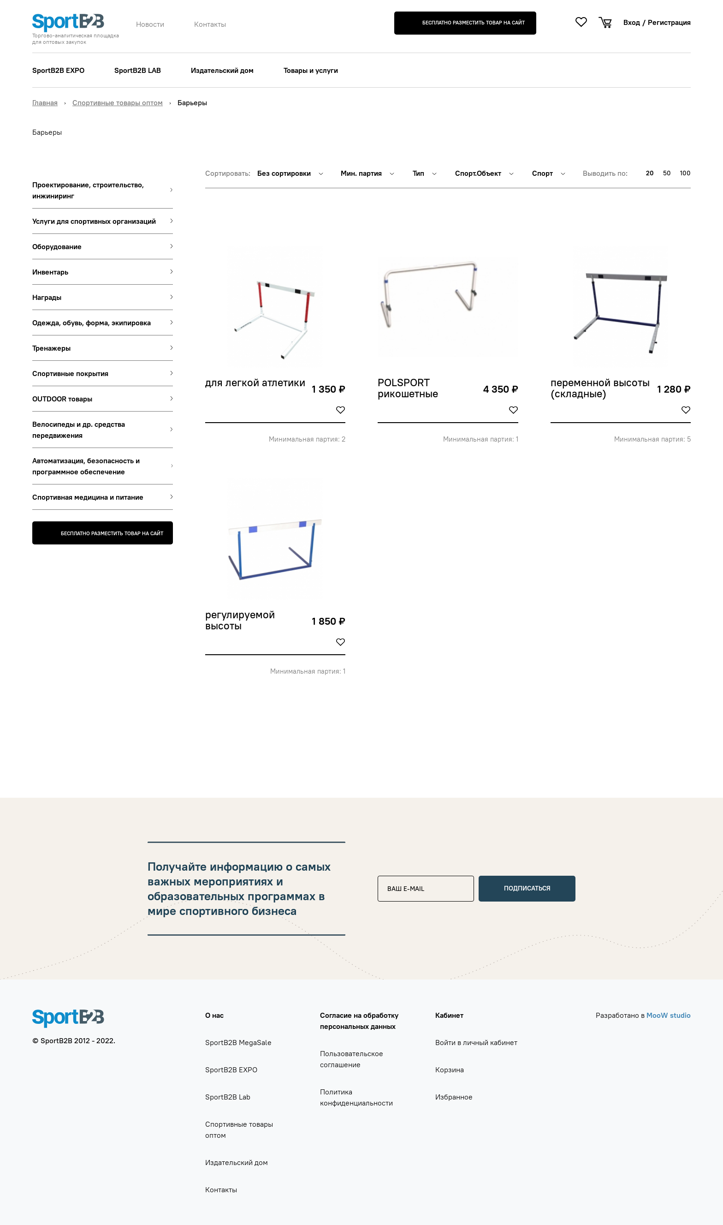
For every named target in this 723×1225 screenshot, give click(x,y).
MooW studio (668, 1015)
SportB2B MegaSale (238, 1042)
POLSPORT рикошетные (408, 388)
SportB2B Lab (227, 1096)
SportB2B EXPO (58, 70)
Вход (631, 22)
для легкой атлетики (255, 383)
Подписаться (527, 888)
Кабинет (449, 1015)
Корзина (449, 1069)
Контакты (210, 24)
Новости (150, 24)
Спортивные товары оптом (117, 102)
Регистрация (669, 22)
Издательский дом (222, 70)
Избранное (454, 1096)
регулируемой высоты (241, 620)
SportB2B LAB (137, 70)
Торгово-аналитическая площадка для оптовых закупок (75, 38)
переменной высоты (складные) (601, 388)
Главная (45, 102)
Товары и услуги (311, 70)
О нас (214, 1015)
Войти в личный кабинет (476, 1042)
